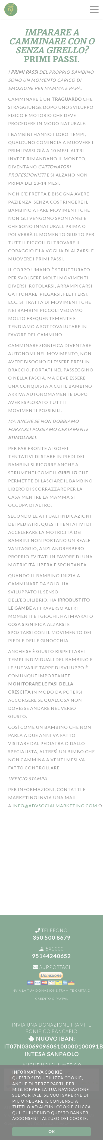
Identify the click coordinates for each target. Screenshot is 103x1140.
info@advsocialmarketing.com (55, 805)
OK (51, 1131)
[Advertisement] (51, 863)
